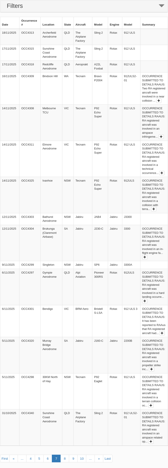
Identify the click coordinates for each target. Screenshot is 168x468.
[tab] (84, 6)
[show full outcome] (158, 101)
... (22, 458)
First (5, 458)
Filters (15, 6)
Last (108, 458)
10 (82, 458)
